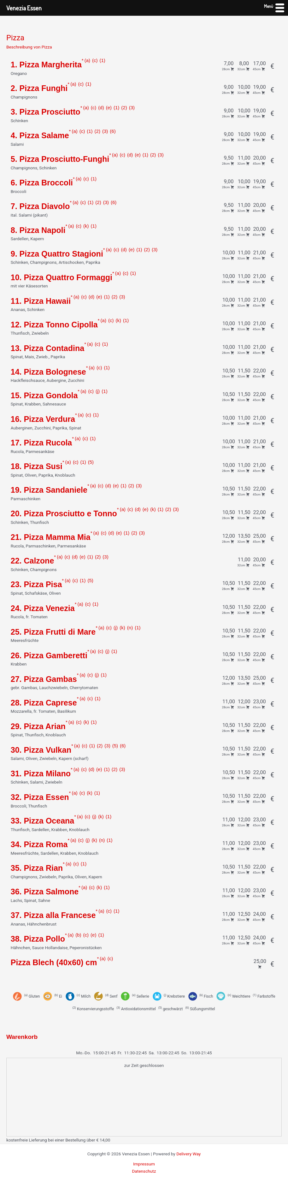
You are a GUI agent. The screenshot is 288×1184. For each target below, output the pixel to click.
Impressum (144, 1163)
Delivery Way (188, 1153)
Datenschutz (144, 1171)
